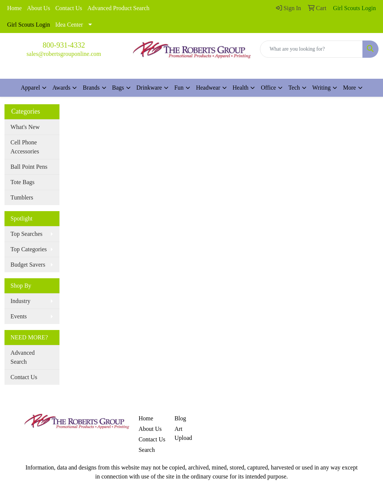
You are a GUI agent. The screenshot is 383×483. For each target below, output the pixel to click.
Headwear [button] (208, 87)
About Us (38, 8)
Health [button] (241, 87)
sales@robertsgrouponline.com (64, 54)
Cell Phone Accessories (24, 146)
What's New (25, 127)
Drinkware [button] (149, 87)
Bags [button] (118, 87)
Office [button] (268, 87)
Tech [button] (294, 87)
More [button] (349, 87)
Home (14, 8)
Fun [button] (179, 87)
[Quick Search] (311, 49)
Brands (91, 87)
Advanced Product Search (118, 8)
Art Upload (183, 433)
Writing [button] (321, 87)
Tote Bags (22, 182)
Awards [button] (61, 87)
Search (146, 450)
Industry (20, 301)
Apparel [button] (30, 87)
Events (18, 316)
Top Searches (26, 234)
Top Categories (28, 249)
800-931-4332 (64, 45)
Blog (180, 418)
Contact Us (68, 8)
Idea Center (69, 24)
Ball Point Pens (29, 167)
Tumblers (21, 197)
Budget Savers (27, 264)
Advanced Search (22, 357)
